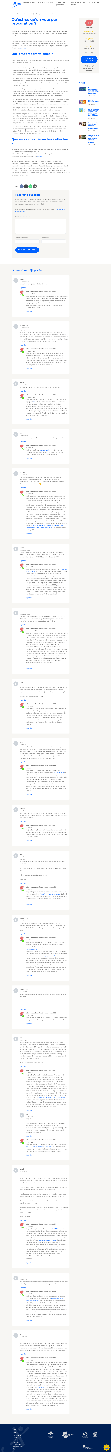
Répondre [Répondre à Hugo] (23, 883)
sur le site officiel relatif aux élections (38, 1147)
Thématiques (29, 2)
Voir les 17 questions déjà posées (89, 68)
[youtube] (97, 3)
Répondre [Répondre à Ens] (23, 441)
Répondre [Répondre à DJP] (23, 1354)
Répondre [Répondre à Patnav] (23, 488)
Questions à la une (75, 4)
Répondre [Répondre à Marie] (23, 288)
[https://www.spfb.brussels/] (67, 1434)
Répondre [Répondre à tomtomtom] (23, 345)
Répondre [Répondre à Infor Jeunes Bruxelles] (29, 311)
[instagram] (95, 3)
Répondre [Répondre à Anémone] (23, 1288)
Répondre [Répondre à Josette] (23, 821)
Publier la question (27, 250)
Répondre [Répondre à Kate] (23, 762)
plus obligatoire (45, 450)
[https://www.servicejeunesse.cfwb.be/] (85, 1434)
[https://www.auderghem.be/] (95, 1434)
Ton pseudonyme (21, 238)
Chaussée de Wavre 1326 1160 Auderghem (17, 1438)
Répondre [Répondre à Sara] (23, 700)
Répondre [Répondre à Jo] (23, 625)
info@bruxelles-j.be (18, 1448)
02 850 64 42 (17, 1444)
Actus (40, 2)
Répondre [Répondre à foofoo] (23, 391)
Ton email (44, 238)
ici (34, 402)
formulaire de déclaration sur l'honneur (51, 1097)
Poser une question (60, 4)
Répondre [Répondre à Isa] (23, 1066)
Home (13, 14)
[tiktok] (92, 3)
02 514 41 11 (89, 41)
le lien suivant (41, 1387)
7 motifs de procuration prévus (50, 894)
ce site (39, 156)
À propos (48, 2)
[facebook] (90, 3)
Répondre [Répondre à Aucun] (23, 561)
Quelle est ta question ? (23, 217)
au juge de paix (59, 773)
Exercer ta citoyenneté (24, 14)
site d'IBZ (54, 1229)
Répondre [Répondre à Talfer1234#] (23, 934)
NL (84, 2)
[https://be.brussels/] (50, 1434)
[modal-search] (87, 3)
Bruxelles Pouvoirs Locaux (47, 1240)
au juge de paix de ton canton (53, 956)
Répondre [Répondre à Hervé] (23, 1220)
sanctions (22, 48)
